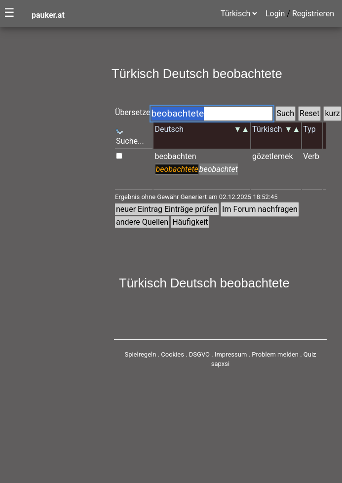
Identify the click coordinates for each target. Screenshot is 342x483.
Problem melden (276, 354)
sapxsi (220, 363)
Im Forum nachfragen (260, 209)
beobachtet (218, 169)
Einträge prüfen (191, 209)
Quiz (310, 354)
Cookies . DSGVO (185, 354)
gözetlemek (272, 156)
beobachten (175, 156)
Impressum (231, 354)
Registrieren (313, 13)
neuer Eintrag (139, 209)
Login (275, 13)
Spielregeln (140, 354)
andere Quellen (142, 222)
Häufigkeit (190, 222)
